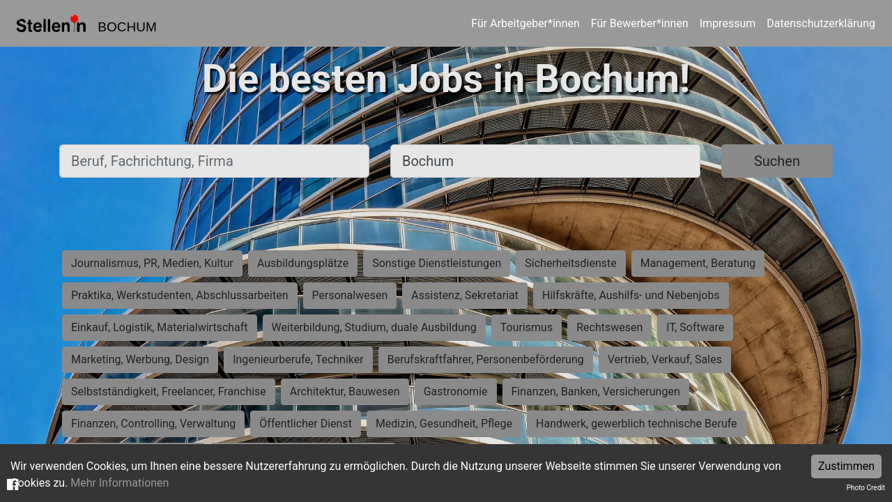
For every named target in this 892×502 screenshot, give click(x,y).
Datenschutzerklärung (821, 23)
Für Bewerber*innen (640, 23)
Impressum (728, 23)
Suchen (777, 161)
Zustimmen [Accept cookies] (846, 466)
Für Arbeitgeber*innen (525, 23)
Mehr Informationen (119, 482)
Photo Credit (866, 488)
